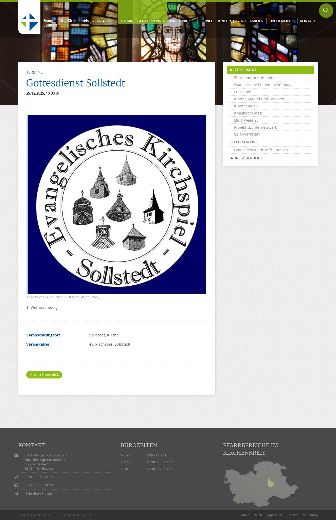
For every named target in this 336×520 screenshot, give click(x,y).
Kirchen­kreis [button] (182, 20)
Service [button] (206, 20)
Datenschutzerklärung (302, 515)
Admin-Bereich (251, 515)
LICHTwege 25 (246, 120)
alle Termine (243, 69)
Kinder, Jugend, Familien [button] (241, 20)
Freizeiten (242, 91)
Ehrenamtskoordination (255, 77)
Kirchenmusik (246, 105)
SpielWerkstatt (247, 134)
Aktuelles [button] (105, 20)
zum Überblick (44, 374)
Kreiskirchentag (248, 113)
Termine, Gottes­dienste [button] (142, 20)
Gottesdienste (245, 141)
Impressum (274, 515)
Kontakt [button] (308, 20)
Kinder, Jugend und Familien (259, 98)
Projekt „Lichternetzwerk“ (256, 127)
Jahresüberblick (246, 157)
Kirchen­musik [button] (282, 20)
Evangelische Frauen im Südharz (263, 84)
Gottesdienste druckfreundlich (261, 149)
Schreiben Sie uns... (40, 494)
